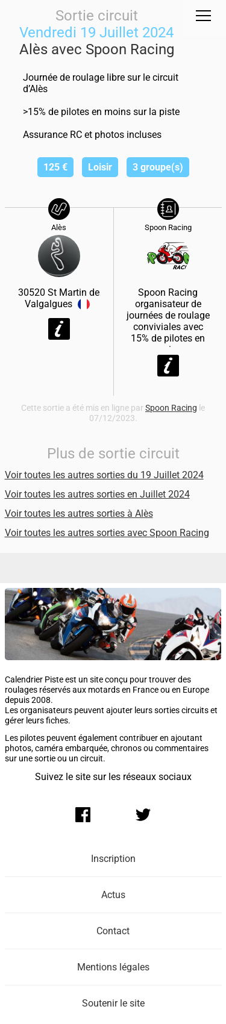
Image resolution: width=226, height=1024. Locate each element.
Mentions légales (113, 967)
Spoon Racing (171, 408)
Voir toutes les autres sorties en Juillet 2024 (97, 494)
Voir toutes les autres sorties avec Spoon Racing (107, 533)
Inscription (113, 858)
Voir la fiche (59, 329)
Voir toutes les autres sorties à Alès (79, 513)
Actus (113, 895)
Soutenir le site (113, 1003)
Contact (113, 931)
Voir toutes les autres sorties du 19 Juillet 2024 (104, 475)
